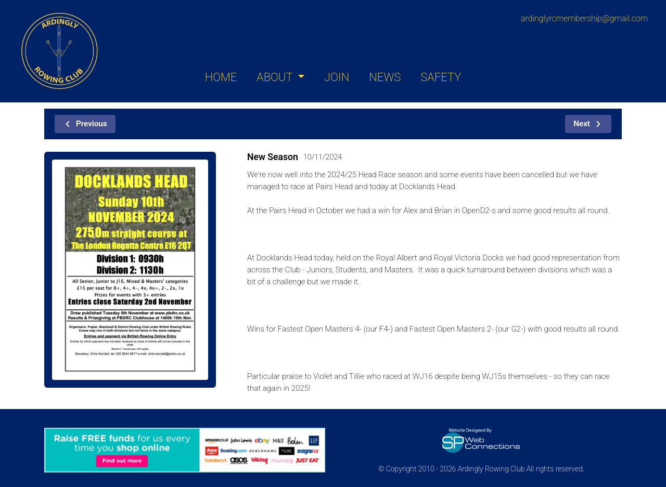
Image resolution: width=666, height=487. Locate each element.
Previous (85, 123)
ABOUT (276, 77)
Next (588, 123)
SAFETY (440, 77)
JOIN (336, 77)
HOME (221, 77)
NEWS (385, 77)
